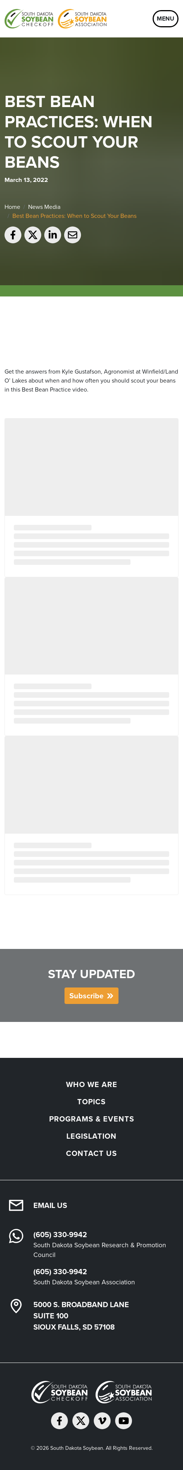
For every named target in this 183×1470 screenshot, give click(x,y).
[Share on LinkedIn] (52, 234)
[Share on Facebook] (12, 234)
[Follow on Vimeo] (102, 1420)
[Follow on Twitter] (80, 1420)
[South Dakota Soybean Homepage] (56, 18)
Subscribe (86, 995)
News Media (44, 207)
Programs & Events (91, 1118)
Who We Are (91, 1084)
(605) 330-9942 (60, 1234)
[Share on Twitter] (32, 234)
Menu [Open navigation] (165, 18)
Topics (91, 1101)
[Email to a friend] (72, 234)
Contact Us (91, 1153)
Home (12, 207)
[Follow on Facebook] (59, 1420)
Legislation (91, 1135)
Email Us (50, 1205)
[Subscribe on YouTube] (123, 1420)
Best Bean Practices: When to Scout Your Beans (74, 215)
